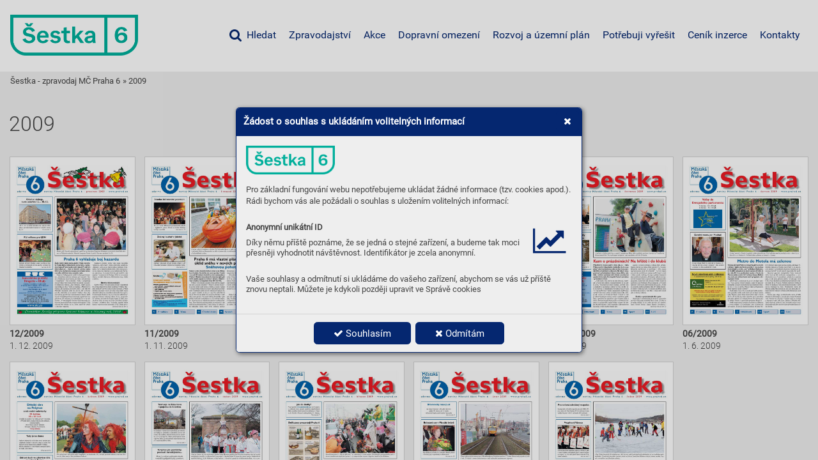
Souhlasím (362, 333)
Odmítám (459, 333)
